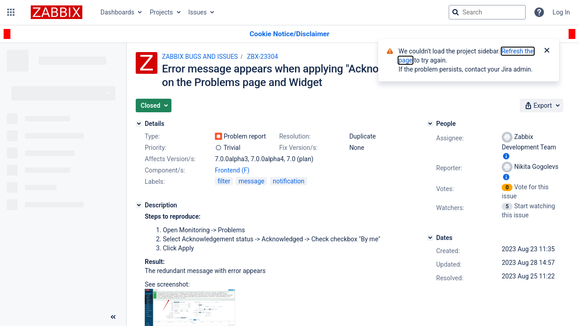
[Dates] (430, 238)
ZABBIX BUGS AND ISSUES (200, 56)
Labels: (155, 181)
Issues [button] (197, 12)
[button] (11, 12)
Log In (561, 12)
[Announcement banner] (289, 34)
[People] (430, 123)
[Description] (139, 205)
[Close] (546, 51)
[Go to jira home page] (56, 12)
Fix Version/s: (298, 147)
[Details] (139, 123)
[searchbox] (487, 12)
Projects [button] (161, 12)
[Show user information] (506, 156)
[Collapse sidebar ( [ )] (113, 317)
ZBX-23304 (262, 56)
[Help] (539, 12)
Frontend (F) (232, 170)
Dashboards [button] (117, 12)
